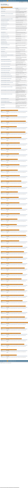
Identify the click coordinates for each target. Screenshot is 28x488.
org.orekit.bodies (14, 115)
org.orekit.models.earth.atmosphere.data (6, 61)
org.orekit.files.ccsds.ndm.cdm (16, 148)
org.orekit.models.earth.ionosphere (5, 66)
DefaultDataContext (3, 112)
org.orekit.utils (3, 107)
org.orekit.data (3, 15)
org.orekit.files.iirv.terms (4, 29)
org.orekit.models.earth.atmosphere (5, 59)
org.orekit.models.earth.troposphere (5, 70)
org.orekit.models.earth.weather (5, 72)
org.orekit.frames (3, 49)
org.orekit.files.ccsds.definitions (16, 137)
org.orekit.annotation (9, 7)
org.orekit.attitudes (3, 9)
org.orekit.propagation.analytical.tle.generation (7, 82)
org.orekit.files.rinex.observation (16, 186)
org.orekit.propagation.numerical (5, 101)
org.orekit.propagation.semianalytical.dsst (6, 102)
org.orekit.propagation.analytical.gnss (17, 284)
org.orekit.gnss (14, 224)
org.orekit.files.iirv (3, 27)
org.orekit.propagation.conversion (5, 84)
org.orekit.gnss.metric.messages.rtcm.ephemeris (19, 235)
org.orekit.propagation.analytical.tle (5, 80)
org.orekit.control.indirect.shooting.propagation (7, 13)
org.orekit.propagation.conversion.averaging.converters (20, 322)
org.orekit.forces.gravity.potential (17, 208)
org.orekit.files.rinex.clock (15, 175)
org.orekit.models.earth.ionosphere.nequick (6, 68)
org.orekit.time (14, 349)
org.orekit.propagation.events (5, 98)
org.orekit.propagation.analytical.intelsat (6, 78)
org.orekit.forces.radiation (4, 47)
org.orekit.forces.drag (4, 41)
